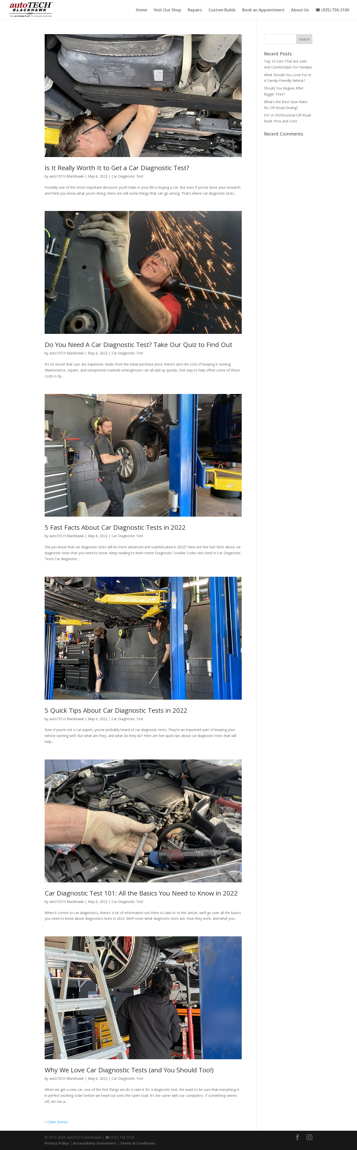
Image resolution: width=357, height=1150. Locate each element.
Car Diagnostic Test (127, 176)
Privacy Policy (57, 1143)
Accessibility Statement (94, 1143)
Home (141, 10)
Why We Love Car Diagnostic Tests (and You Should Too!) (129, 1069)
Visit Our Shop (167, 10)
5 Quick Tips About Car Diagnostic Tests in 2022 (116, 710)
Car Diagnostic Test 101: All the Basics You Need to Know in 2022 (141, 893)
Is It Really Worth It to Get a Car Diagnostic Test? (117, 167)
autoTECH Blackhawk (66, 176)
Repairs (195, 10)
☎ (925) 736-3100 (332, 10)
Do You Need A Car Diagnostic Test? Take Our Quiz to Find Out (138, 344)
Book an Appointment (263, 10)
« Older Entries (56, 1122)
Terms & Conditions (137, 1143)
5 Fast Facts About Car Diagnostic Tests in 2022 (115, 527)
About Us (300, 10)
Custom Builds (222, 10)
